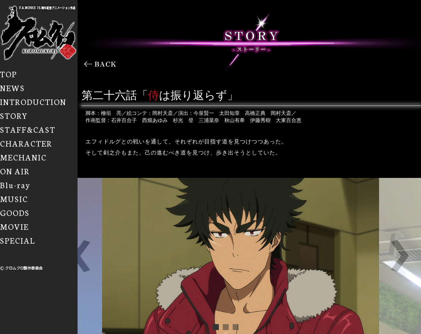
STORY (14, 115)
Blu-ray (15, 184)
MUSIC (14, 198)
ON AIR (15, 170)
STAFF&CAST (27, 129)
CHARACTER (26, 143)
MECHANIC (23, 156)
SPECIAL (17, 240)
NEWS (12, 87)
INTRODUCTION (33, 101)
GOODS (15, 212)
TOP (8, 73)
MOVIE (14, 226)
